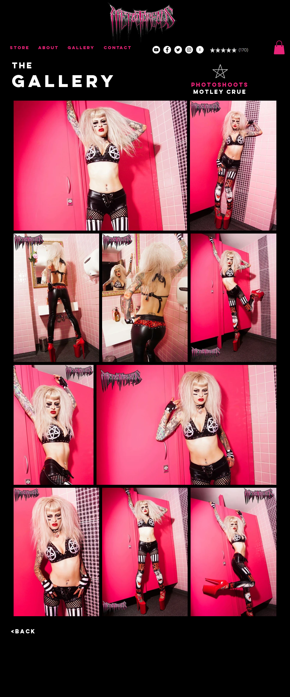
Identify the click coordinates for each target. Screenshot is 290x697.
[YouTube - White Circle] (156, 50)
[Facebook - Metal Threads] (167, 50)
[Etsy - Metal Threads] (200, 50)
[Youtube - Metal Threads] (189, 50)
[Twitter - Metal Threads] (178, 50)
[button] (279, 47)
